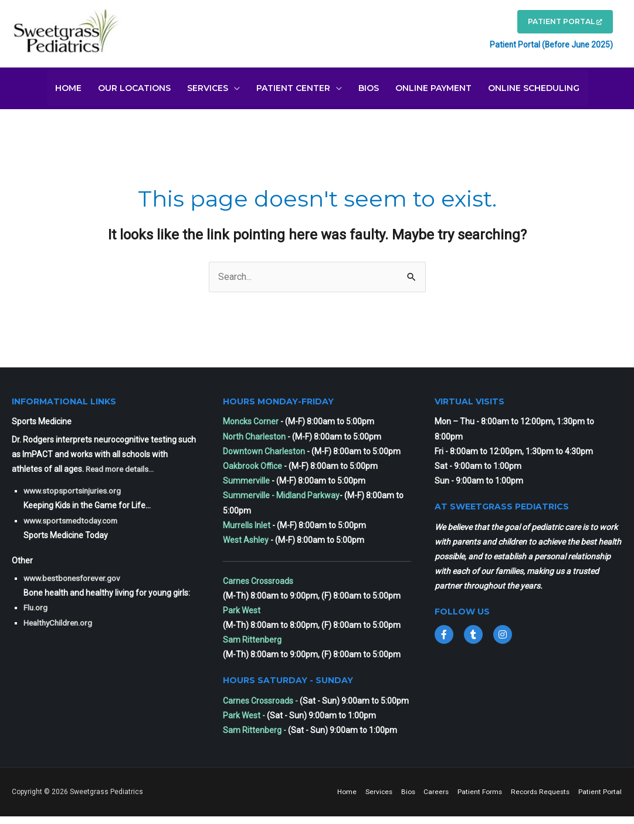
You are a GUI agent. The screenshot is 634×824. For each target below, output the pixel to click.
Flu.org (35, 605)
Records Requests (591, 789)
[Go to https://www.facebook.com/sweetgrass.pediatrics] (444, 631)
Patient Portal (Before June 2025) (543, 46)
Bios (456, 789)
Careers (486, 789)
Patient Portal (600, 800)
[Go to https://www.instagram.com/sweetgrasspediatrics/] (502, 631)
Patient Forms (529, 789)
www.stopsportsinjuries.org (73, 488)
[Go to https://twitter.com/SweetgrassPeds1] (473, 631)
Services (426, 789)
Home (394, 789)
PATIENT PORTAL (559, 23)
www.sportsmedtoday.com (73, 517)
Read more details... (122, 466)
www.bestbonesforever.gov (74, 575)
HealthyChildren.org (59, 619)
